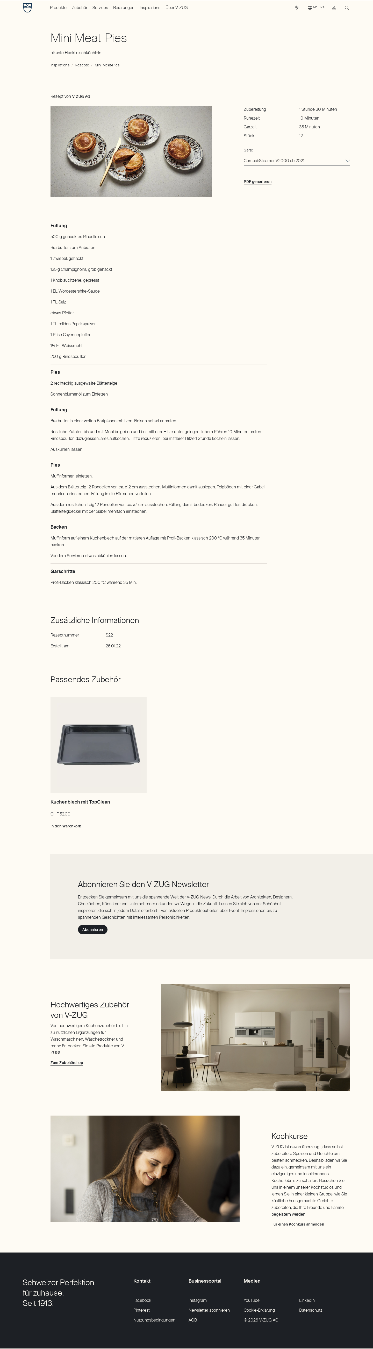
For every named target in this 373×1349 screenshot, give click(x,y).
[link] (296, 9)
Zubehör (79, 7)
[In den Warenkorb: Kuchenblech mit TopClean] (66, 826)
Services (100, 7)
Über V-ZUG (177, 7)
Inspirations (150, 7)
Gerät (248, 150)
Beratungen (123, 7)
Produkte (58, 7)
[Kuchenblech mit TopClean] (99, 745)
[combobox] (297, 161)
